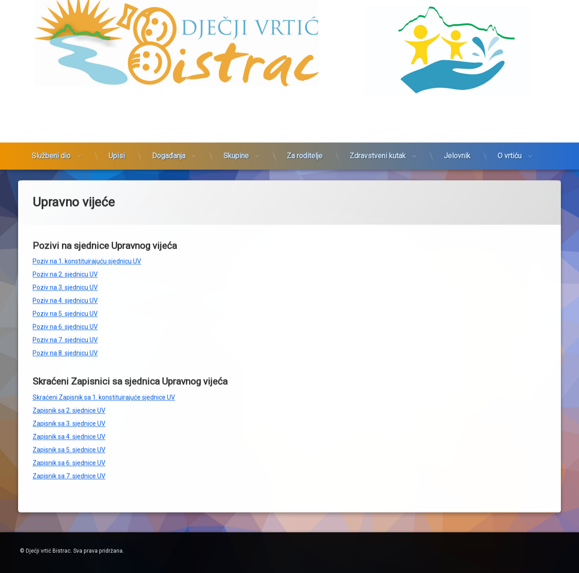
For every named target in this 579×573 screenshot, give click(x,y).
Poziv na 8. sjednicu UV (65, 271)
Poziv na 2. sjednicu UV (65, 192)
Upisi (117, 114)
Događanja (168, 114)
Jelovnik (457, 114)
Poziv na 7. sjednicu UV (65, 258)
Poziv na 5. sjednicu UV (65, 232)
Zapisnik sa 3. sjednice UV (69, 342)
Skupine (236, 114)
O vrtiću (510, 114)
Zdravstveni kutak (378, 114)
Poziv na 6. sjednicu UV (65, 245)
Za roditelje (305, 114)
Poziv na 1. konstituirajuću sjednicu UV (87, 179)
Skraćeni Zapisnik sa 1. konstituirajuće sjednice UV (104, 315)
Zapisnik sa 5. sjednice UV (69, 368)
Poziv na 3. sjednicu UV (65, 205)
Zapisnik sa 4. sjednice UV (69, 355)
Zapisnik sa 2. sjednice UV (69, 328)
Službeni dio (51, 114)
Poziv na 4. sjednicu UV (65, 219)
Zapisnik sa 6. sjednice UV (69, 381)
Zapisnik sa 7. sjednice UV (69, 394)
